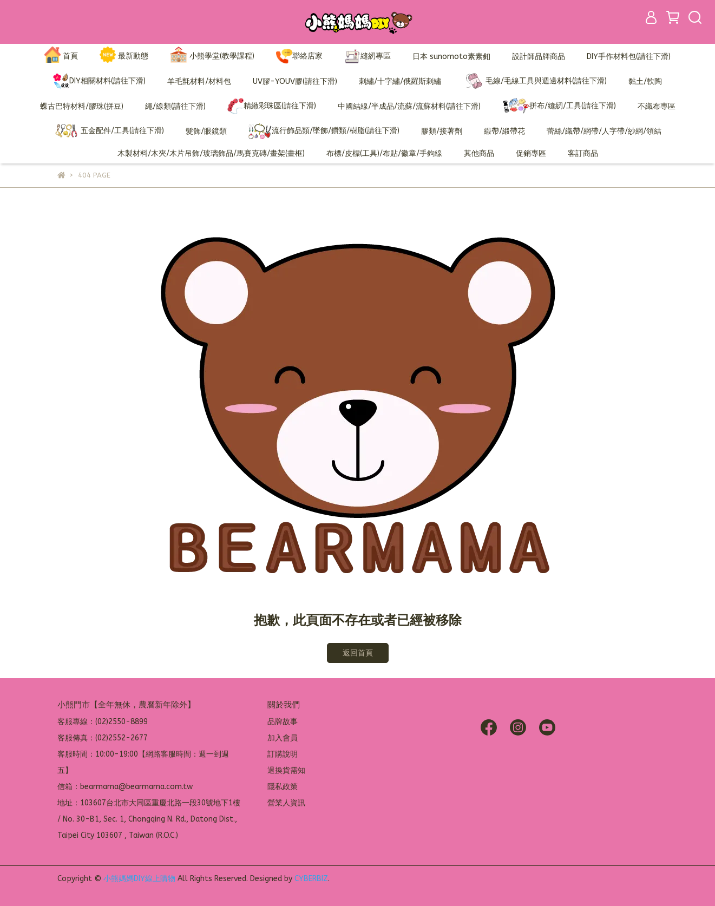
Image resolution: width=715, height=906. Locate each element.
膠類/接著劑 (441, 131)
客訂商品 (583, 153)
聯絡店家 (299, 56)
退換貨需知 (286, 770)
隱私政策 (282, 786)
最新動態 (124, 56)
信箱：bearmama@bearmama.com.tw (125, 786)
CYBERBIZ (311, 878)
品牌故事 (282, 721)
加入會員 (282, 738)
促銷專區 (531, 153)
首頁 (61, 56)
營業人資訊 (286, 802)
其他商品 (479, 153)
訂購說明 (282, 754)
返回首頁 (358, 653)
